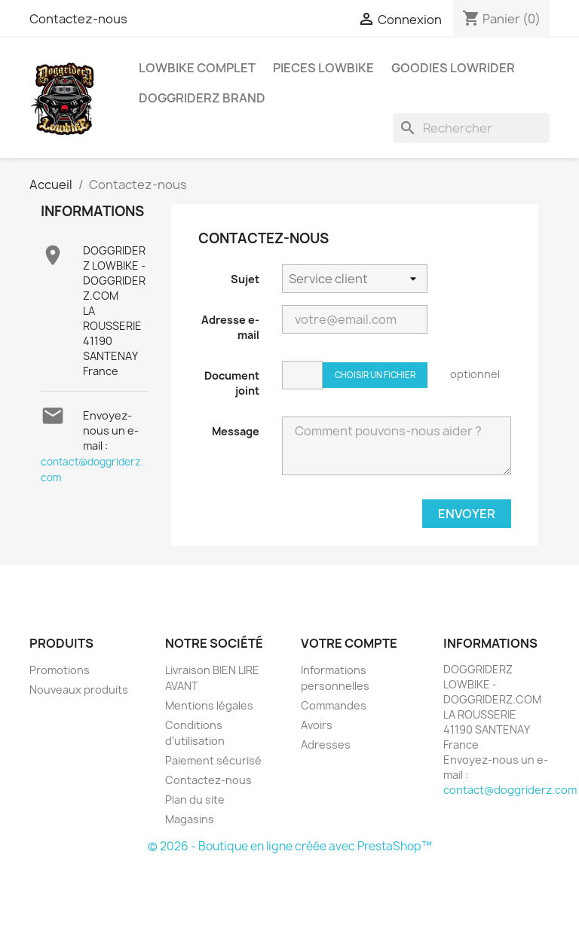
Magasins (189, 819)
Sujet (245, 279)
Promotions (59, 670)
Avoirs (316, 725)
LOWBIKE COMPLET (197, 68)
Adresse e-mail (230, 327)
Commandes (333, 705)
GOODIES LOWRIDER (453, 68)
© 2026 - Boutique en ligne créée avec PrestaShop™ (290, 846)
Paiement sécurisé (213, 760)
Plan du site (195, 799)
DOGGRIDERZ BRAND (202, 98)
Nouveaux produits (78, 689)
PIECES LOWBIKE (323, 68)
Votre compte (349, 643)
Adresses (326, 744)
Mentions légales (209, 705)
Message (235, 431)
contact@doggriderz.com (510, 790)
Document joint (231, 383)
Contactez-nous (78, 19)
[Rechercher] (471, 128)
